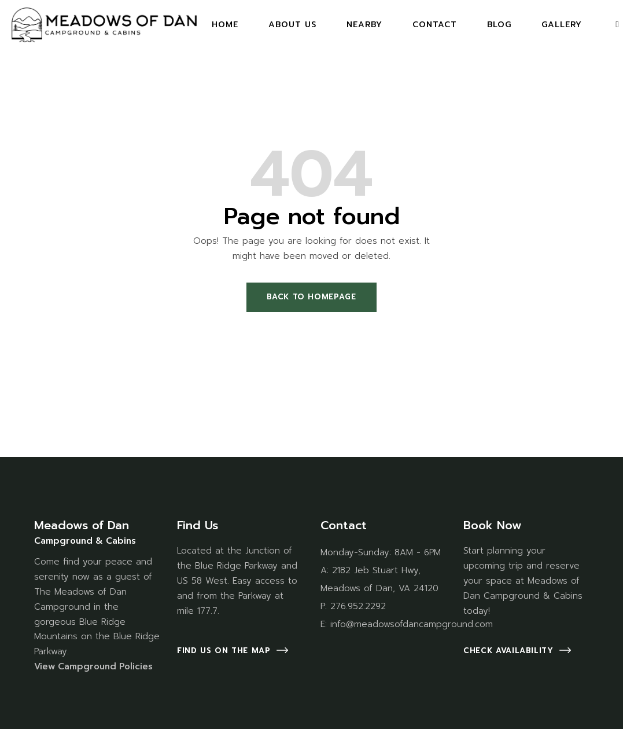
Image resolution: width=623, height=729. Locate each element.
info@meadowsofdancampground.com (411, 624)
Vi (38, 666)
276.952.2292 (358, 606)
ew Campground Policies (97, 666)
